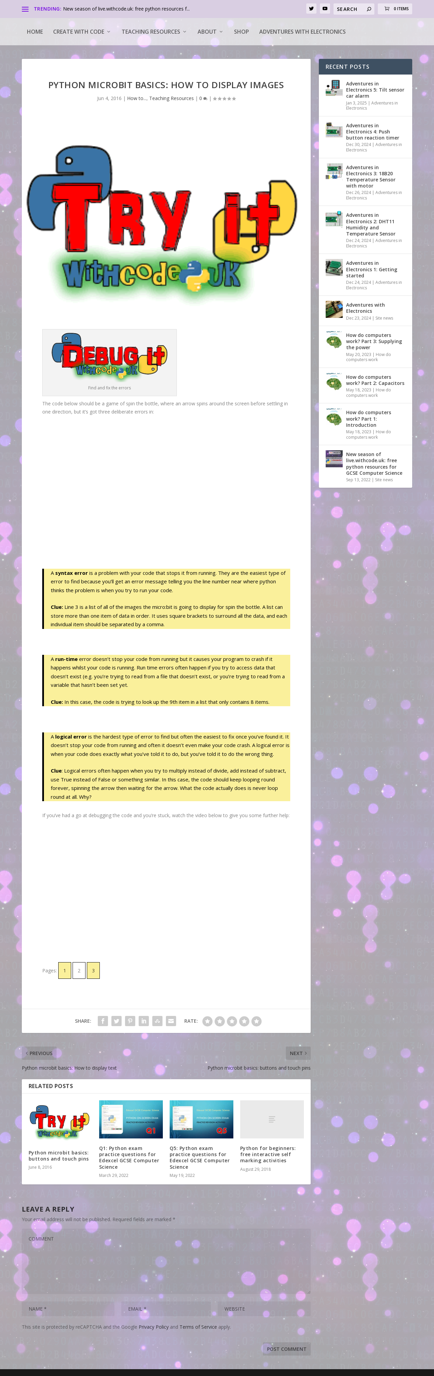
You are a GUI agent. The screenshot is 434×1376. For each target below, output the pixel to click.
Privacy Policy (154, 1327)
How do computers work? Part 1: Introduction (368, 418)
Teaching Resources (151, 31)
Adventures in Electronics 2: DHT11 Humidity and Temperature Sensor (371, 224)
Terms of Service (198, 1327)
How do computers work (368, 357)
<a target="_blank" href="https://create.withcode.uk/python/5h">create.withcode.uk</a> (166, 491)
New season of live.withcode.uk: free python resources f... (126, 8)
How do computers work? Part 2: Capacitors (375, 380)
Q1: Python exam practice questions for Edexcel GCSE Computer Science (129, 1157)
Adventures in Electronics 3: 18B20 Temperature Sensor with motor (371, 176)
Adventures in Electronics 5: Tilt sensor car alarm (375, 89)
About (207, 31)
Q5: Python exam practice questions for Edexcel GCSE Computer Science (200, 1157)
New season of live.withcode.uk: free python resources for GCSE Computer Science (374, 463)
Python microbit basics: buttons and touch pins (59, 1155)
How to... (136, 98)
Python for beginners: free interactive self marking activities (268, 1154)
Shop (241, 31)
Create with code (78, 31)
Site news (384, 318)
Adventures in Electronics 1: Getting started (371, 269)
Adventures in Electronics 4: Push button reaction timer (372, 131)
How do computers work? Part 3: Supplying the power (374, 341)
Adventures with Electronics (302, 31)
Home (35, 31)
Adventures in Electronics (372, 105)
